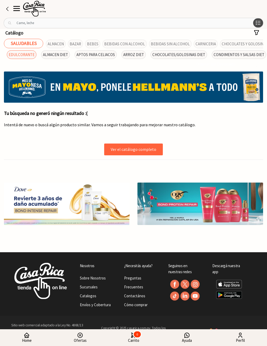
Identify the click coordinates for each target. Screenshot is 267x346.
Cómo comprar (136, 304)
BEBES (92, 43)
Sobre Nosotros (93, 278)
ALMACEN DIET (55, 54)
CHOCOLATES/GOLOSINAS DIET (178, 54)
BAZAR (75, 43)
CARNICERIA (206, 43)
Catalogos (88, 295)
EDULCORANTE (22, 54)
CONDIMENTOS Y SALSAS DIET (239, 54)
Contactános (134, 295)
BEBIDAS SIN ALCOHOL (170, 43)
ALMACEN (56, 43)
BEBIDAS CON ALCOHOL (124, 43)
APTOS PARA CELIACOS (95, 54)
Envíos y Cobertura (95, 304)
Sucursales (89, 286)
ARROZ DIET (133, 54)
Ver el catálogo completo (133, 149)
